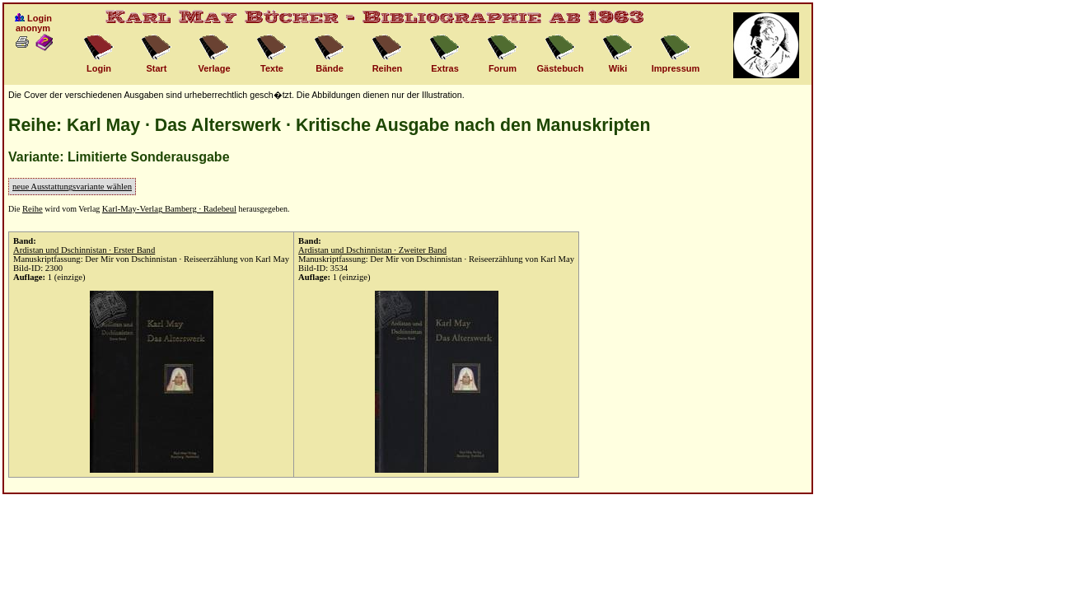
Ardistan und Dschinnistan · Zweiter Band (372, 249)
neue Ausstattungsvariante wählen (72, 186)
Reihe (32, 208)
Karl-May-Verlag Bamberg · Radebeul (169, 208)
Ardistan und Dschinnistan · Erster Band (84, 249)
